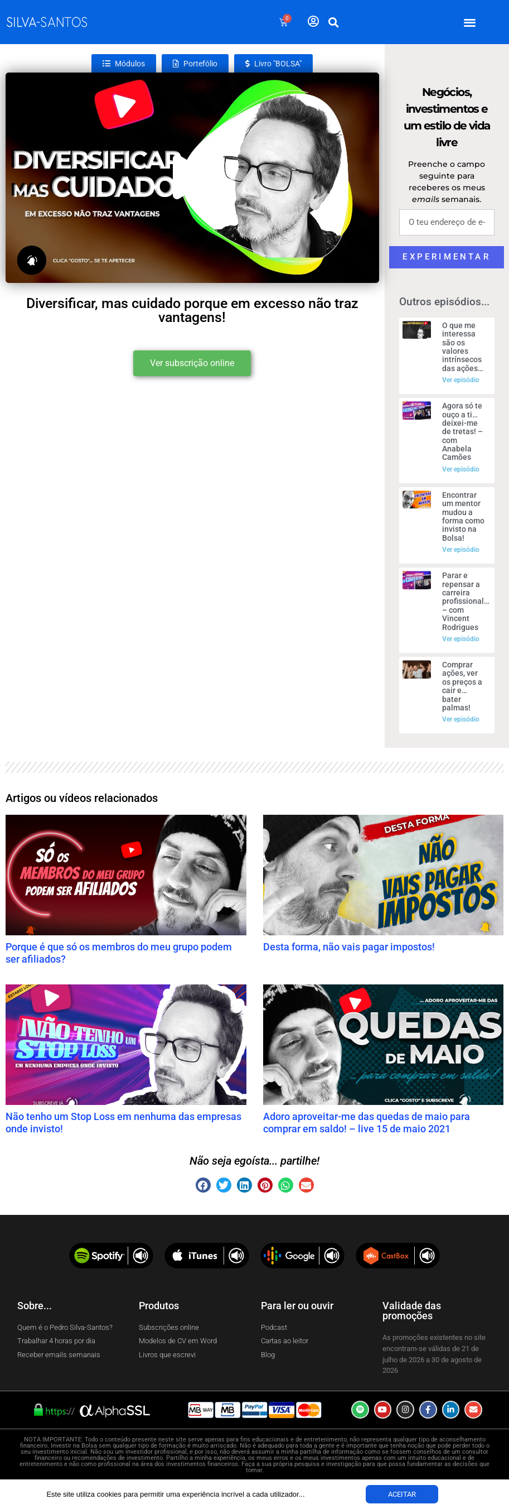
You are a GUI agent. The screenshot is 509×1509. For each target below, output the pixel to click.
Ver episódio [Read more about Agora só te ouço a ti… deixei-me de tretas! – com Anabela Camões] (460, 469)
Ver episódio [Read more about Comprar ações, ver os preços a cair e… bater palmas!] (460, 719)
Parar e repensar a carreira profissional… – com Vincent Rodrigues (465, 601)
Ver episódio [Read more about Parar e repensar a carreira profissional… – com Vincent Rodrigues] (460, 639)
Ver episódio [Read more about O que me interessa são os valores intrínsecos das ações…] (460, 380)
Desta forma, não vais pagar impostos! (349, 947)
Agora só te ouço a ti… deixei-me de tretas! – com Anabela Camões (462, 431)
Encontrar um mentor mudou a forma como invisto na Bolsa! (463, 516)
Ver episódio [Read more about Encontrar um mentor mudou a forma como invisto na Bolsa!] (460, 550)
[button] (470, 22)
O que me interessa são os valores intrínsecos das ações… (462, 347)
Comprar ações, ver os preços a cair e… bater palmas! (462, 686)
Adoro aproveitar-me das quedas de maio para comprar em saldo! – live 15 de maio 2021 (366, 1123)
